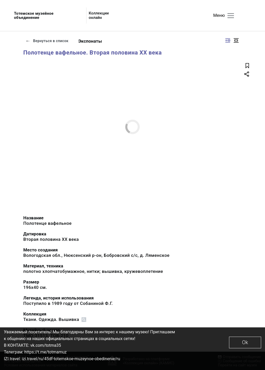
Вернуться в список (47, 41)
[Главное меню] (231, 16)
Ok (245, 342)
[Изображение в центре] (236, 40)
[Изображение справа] (228, 40)
